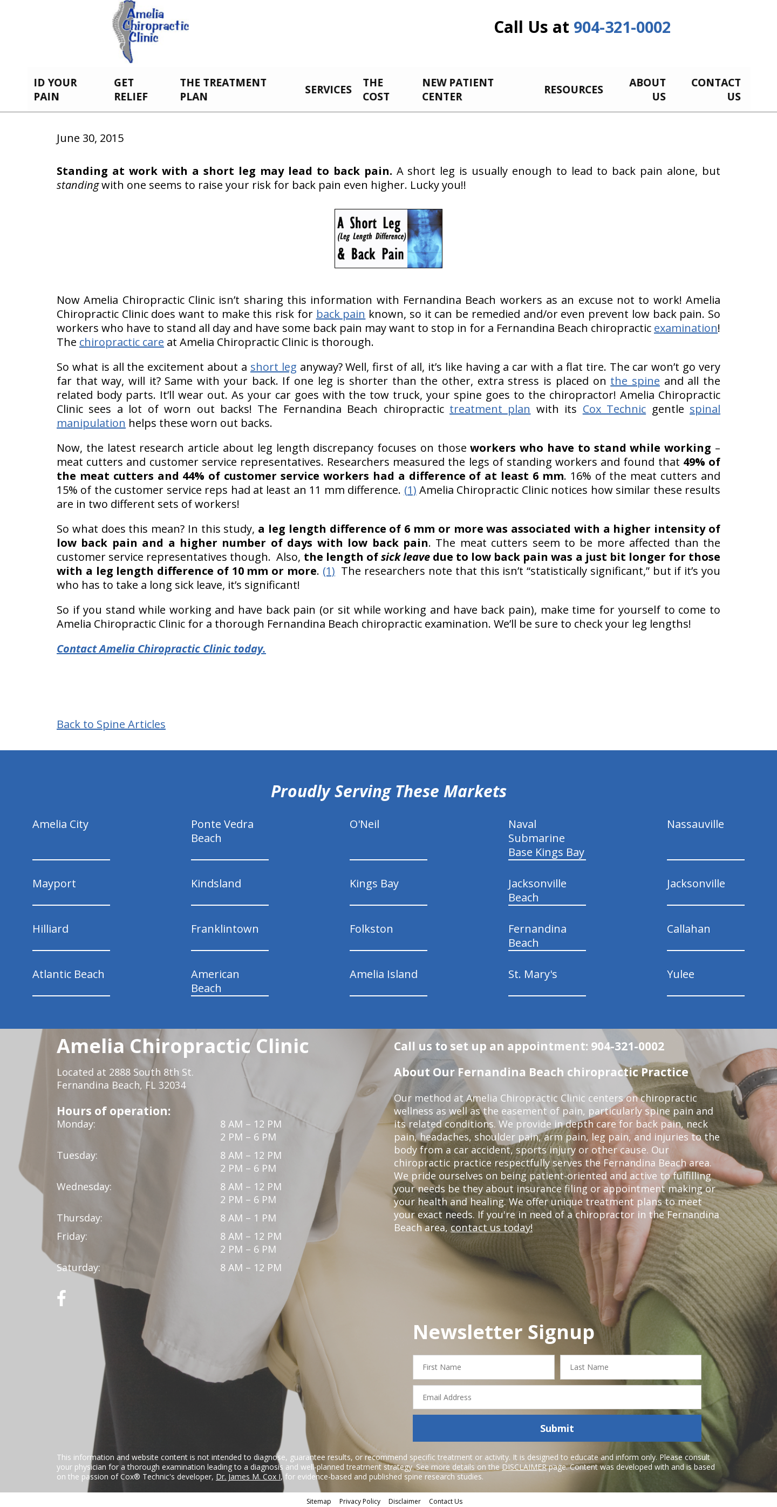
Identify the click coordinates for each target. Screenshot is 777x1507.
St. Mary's (532, 972)
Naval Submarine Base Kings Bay (546, 835)
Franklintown (225, 926)
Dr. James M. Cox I (248, 1474)
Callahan (689, 926)
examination (686, 325)
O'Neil (364, 821)
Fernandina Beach (537, 933)
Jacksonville (696, 881)
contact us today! (491, 1225)
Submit (557, 1426)
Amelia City (60, 821)
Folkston (371, 926)
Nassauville (695, 821)
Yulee (680, 972)
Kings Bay (374, 881)
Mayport (54, 881)
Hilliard (50, 926)
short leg (273, 364)
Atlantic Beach (68, 972)
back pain (341, 311)
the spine (635, 378)
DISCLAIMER (524, 1465)
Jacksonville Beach (537, 888)
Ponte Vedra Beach (222, 828)
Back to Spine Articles (111, 722)
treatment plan (489, 406)
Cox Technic (614, 406)
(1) (410, 487)
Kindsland (216, 881)
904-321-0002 (622, 28)
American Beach (215, 979)
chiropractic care (121, 339)
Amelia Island (384, 972)
